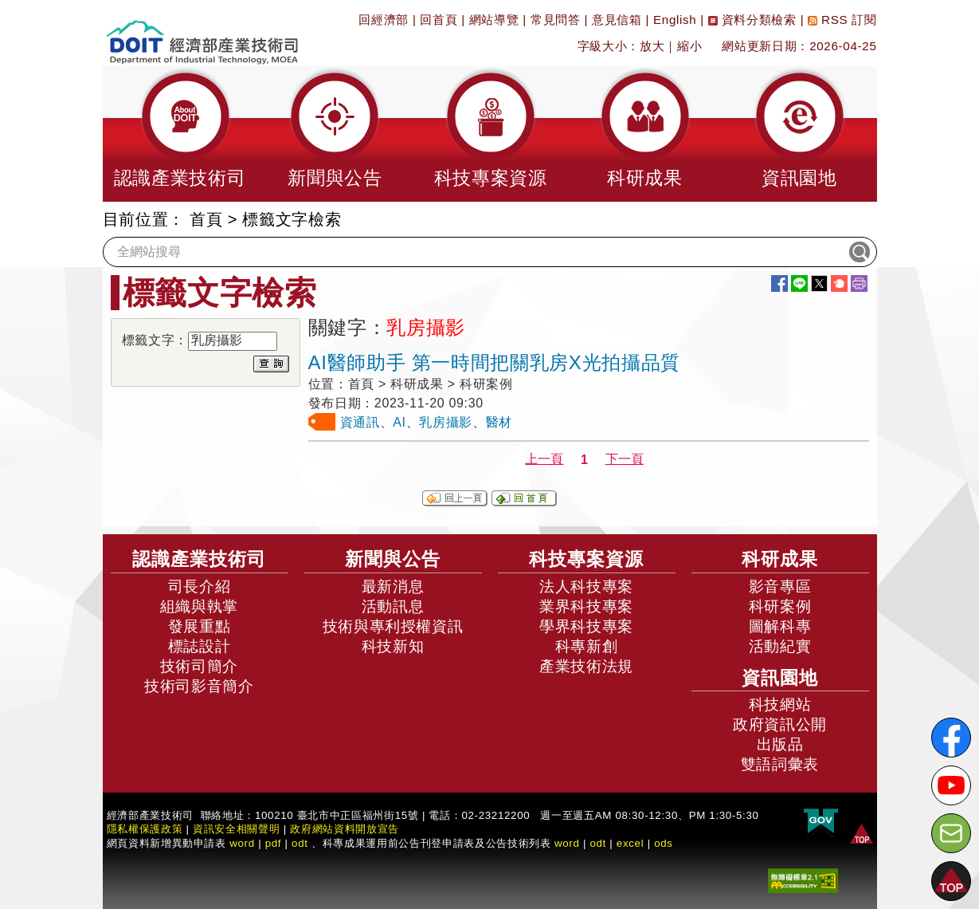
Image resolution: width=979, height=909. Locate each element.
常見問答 (556, 19)
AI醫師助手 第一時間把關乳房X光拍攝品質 (494, 362)
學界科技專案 (586, 626)
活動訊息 (393, 606)
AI (399, 422)
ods (663, 843)
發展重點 (199, 626)
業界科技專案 (586, 606)
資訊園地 (780, 677)
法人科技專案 (586, 586)
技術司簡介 (199, 666)
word (567, 843)
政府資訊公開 (780, 724)
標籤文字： (155, 340)
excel (630, 843)
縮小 (689, 46)
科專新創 (586, 646)
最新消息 (393, 586)
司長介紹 (199, 586)
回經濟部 (383, 19)
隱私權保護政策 (145, 829)
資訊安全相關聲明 (236, 829)
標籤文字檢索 (291, 219)
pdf (273, 843)
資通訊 (360, 422)
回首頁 (438, 19)
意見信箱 (617, 19)
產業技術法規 (586, 666)
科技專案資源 (586, 559)
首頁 (206, 219)
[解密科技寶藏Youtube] (951, 785)
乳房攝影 (445, 422)
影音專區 (780, 586)
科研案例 (780, 606)
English (674, 19)
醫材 (499, 422)
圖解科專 (780, 626)
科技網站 (780, 704)
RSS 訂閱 (842, 19)
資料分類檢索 (752, 19)
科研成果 (780, 559)
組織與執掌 (199, 606)
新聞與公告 (393, 559)
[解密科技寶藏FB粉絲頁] (951, 738)
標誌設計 (199, 646)
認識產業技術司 (199, 559)
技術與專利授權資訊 (393, 626)
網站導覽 (494, 19)
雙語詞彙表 (780, 764)
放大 (652, 46)
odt (300, 843)
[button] (180, 134)
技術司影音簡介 (199, 686)
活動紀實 (780, 646)
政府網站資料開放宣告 (344, 829)
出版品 (780, 744)
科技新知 (393, 646)
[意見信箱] (951, 833)
